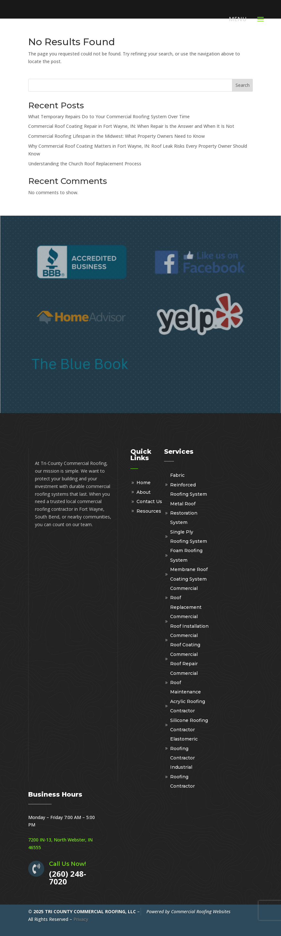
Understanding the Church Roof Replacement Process (84, 164)
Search (243, 85)
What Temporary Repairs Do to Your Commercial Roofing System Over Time (109, 116)
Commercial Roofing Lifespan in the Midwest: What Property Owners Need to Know (116, 136)
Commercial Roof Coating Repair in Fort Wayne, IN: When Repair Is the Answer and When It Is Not (131, 126)
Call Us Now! (67, 863)
